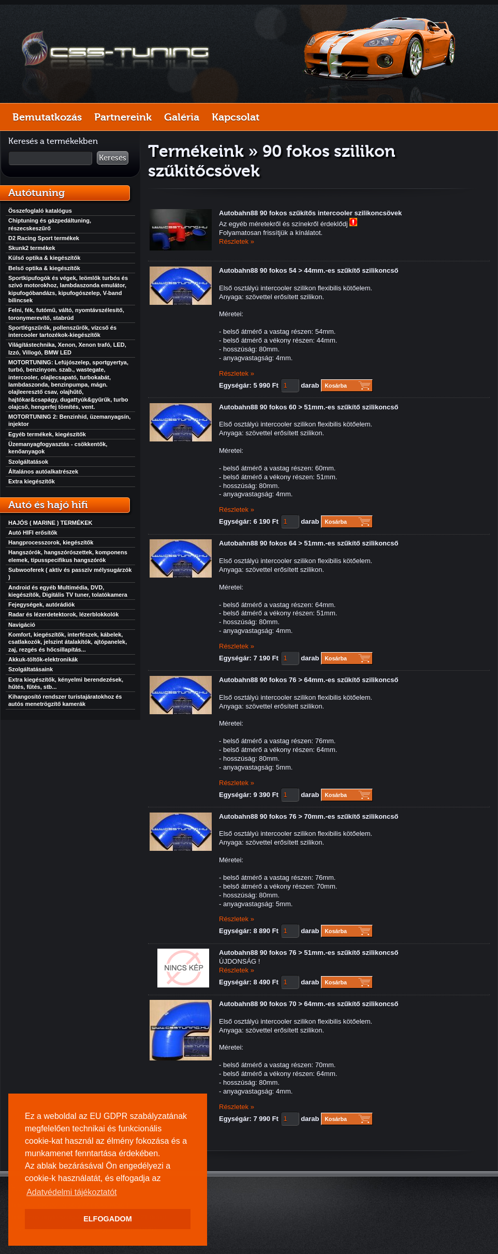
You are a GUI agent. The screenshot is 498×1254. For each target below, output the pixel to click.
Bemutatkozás (47, 117)
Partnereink (123, 117)
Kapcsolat (235, 117)
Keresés (112, 158)
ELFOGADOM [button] (107, 1219)
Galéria (181, 117)
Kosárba (336, 385)
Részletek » (236, 241)
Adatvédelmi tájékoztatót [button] (71, 1192)
